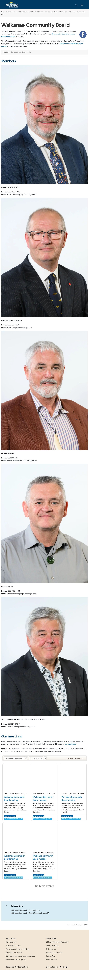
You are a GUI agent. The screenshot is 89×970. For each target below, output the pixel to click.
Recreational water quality (16, 959)
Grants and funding (13, 945)
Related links (26, 52)
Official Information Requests (57, 942)
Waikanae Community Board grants (25, 910)
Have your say (11, 942)
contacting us (70, 744)
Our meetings (16, 52)
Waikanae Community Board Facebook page (29, 913)
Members (6, 52)
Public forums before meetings (17, 949)
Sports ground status (54, 952)
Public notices (51, 959)
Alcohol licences (52, 945)
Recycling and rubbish (14, 952)
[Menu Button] (82, 5)
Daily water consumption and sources (20, 956)
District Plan (50, 956)
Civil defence (51, 949)
